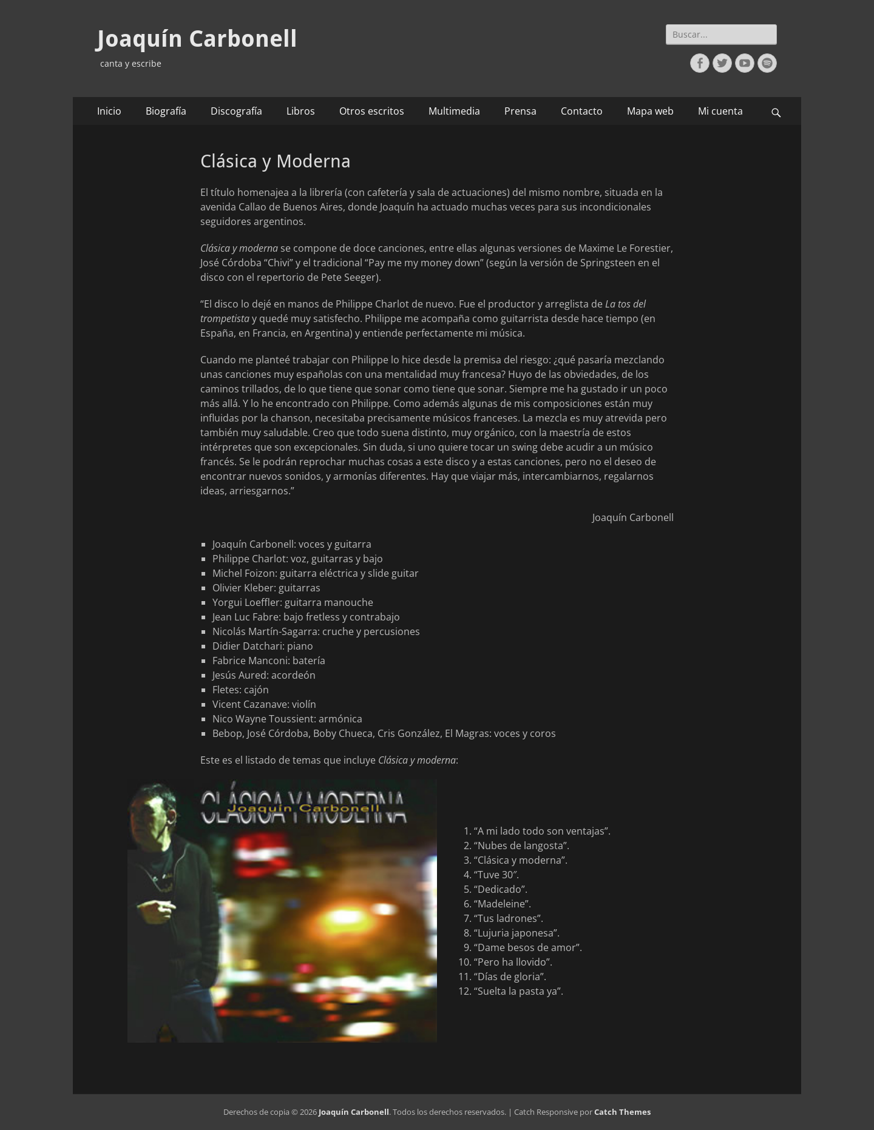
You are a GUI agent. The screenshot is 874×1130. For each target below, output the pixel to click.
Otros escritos (371, 111)
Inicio (109, 111)
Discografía (236, 111)
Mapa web (650, 111)
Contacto (582, 111)
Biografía (166, 111)
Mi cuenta (720, 111)
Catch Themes (622, 1111)
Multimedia (454, 111)
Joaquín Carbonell (197, 38)
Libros (300, 111)
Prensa (520, 111)
